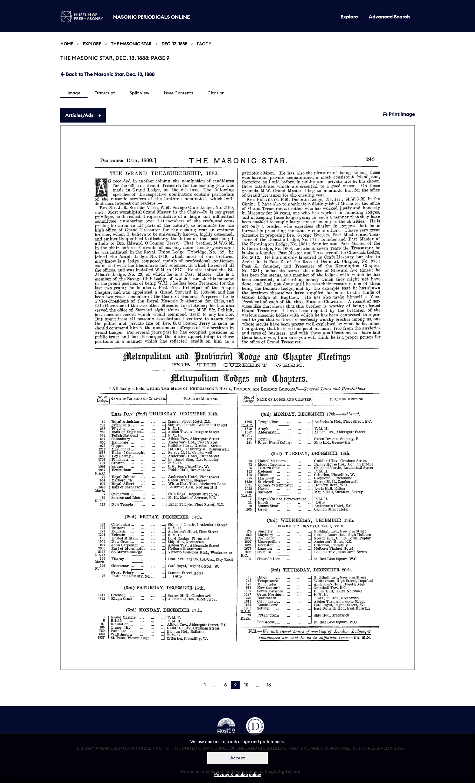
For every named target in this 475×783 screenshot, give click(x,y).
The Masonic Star (131, 44)
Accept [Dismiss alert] (237, 758)
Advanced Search (389, 17)
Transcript (105, 93)
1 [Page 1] (205, 685)
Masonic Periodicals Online (151, 17)
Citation (216, 93)
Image (74, 93)
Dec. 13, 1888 (174, 44)
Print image (399, 114)
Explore (349, 17)
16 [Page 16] (269, 685)
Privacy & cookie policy (237, 774)
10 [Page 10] (246, 685)
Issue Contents (178, 93)
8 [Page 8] (225, 685)
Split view (139, 93)
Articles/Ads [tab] (79, 115)
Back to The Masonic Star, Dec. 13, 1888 (107, 74)
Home (66, 44)
